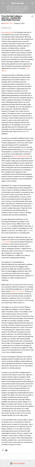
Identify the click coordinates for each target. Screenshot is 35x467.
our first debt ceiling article (22, 156)
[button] (32, 16)
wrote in (17, 291)
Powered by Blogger (17, 463)
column (6, 242)
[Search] (32, 4)
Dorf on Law (17, 3)
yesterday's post (8, 32)
